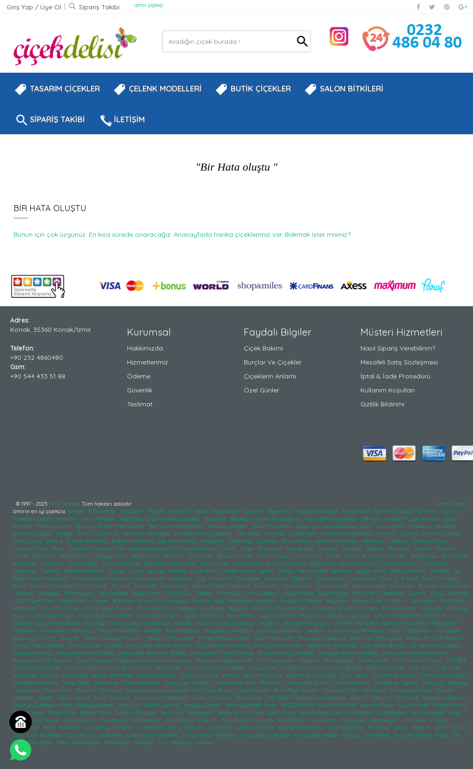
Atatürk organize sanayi (225, 623)
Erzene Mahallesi (87, 541)
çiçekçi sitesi (452, 504)
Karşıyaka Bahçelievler (226, 660)
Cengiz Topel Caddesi (39, 645)
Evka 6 (389, 578)
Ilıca (346, 675)
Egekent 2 (280, 511)
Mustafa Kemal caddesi (204, 533)
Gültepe (352, 548)
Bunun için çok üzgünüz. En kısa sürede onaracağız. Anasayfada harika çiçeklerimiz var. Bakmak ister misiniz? (182, 234)
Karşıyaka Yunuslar (279, 645)
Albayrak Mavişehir (171, 638)
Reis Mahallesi (183, 630)
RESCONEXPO (298, 705)
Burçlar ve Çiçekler (273, 362)
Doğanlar (213, 541)
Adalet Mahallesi (85, 571)
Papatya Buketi (95, 705)
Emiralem (169, 668)
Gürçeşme (222, 727)
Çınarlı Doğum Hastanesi (140, 623)
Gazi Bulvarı (255, 690)
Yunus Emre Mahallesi (331, 518)
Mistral (232, 675)
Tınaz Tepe (77, 683)
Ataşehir (270, 623)
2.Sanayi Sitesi (31, 548)
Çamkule (108, 533)
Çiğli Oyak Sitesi (35, 600)
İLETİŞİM (121, 120)
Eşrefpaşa (271, 548)
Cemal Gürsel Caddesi (96, 645)
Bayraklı (337, 600)
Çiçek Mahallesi (358, 563)
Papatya (181, 742)
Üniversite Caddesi (276, 518)
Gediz (201, 511)
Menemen (122, 675)
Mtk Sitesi (249, 533)
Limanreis (152, 727)
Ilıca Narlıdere (428, 712)
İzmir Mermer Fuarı (419, 660)
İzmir (442, 727)
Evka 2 (430, 578)
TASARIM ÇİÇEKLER (57, 89)
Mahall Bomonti (158, 675)
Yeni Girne (94, 586)
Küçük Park (303, 533)
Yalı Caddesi (113, 593)
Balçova (309, 615)
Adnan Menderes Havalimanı (410, 615)
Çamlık (418, 593)
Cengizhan (434, 563)
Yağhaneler (146, 556)
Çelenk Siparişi (162, 705)
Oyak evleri (205, 571)
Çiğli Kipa (421, 668)
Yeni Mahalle (99, 518)
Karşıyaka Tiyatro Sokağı (223, 653)
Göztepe (333, 615)
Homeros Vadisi (442, 533)
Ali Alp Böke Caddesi (435, 645)
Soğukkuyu (424, 556)
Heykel (157, 511)
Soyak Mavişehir (275, 638)
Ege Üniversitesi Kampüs (246, 600)
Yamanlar (309, 556)
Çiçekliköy (241, 541)
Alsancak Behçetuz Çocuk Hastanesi (109, 668)
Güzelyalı (358, 615)
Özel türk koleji (409, 571)
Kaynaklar (226, 511)
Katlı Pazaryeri (277, 660)
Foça (442, 735)
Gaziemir (311, 660)
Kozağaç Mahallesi (36, 683)
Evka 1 (86, 533)
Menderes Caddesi (444, 675)
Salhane (174, 556)
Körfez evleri (375, 660)
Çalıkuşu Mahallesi (280, 630)
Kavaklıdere (391, 526)
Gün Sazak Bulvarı (384, 645)
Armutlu (149, 600)
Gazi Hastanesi (278, 615)
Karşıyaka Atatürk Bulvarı (416, 653)
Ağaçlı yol (307, 526)
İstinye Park (315, 712)
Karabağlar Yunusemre (307, 720)
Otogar (65, 533)
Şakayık (144, 742)
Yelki (62, 742)
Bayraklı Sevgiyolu (308, 623)
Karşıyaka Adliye (318, 511)
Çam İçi (410, 533)
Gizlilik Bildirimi (382, 404)
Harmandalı (313, 571)
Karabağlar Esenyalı (248, 720)
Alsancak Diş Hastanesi (282, 608)
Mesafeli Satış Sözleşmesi (399, 362)
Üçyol (247, 548)
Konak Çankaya (394, 511)
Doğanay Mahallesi (229, 630)
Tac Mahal (407, 697)
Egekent (301, 578)
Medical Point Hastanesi (222, 586)
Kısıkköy (95, 623)
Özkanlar (420, 630)
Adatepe (24, 697)
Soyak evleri (147, 593)
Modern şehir (240, 571)
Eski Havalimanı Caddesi (216, 668)
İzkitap (183, 623)
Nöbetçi (422, 727)
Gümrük (428, 511)
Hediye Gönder (203, 705)
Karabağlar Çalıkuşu (192, 720)
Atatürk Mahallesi (337, 541)
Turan (333, 556)
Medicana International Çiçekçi (155, 660)
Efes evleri (366, 593)
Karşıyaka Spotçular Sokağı (153, 653)
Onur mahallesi (121, 563)
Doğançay (323, 563)
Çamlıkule (106, 683)
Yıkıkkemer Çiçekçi (395, 675)
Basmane (45, 556)
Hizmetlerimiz (147, 362)
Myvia (136, 571)
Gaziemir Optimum (99, 690)
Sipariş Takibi (94, 7)
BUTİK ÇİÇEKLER (253, 89)
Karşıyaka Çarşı (33, 653)
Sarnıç (410, 683)
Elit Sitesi (379, 727)
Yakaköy (215, 518)
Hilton (230, 548)
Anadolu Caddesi (302, 600)
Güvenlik (139, 390)
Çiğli (378, 600)
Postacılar (53, 563)
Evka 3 (397, 630)
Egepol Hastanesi (444, 697)
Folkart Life (62, 712)
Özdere (205, 593)
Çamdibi (268, 541)
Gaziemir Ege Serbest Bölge (47, 623)
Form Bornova (113, 697)
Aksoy (438, 593)
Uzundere (415, 720)
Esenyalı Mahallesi (405, 623)
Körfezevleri (297, 586)
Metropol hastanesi (54, 586)
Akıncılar (180, 511)
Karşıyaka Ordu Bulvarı (43, 660)
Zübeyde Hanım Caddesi (349, 653)
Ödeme (138, 376)
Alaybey (50, 593)
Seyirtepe (131, 518)
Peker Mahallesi (63, 727)
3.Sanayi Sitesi (431, 541)
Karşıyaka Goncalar (265, 735)
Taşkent (51, 571)
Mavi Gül (129, 705)
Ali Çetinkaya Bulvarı (108, 608)
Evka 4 (55, 541)
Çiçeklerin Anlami (270, 376)
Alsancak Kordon (159, 615)
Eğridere (445, 526)
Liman (21, 556)
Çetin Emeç (282, 712)
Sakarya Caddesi (34, 705)
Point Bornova (354, 683)
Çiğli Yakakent (214, 578)
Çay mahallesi (399, 563)
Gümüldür (453, 600)
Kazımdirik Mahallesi (347, 533)
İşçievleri (254, 511)
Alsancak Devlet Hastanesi (346, 608)
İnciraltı (202, 600)
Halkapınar (75, 556)
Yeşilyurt (433, 683)
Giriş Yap (21, 7)
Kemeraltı (201, 712)
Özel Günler (261, 390)
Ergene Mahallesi (133, 541)
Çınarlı (423, 548)
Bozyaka (458, 683)
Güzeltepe (248, 578)
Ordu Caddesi (262, 593)
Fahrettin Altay (60, 608)
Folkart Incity (450, 705)
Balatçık (342, 571)
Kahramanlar (400, 608)
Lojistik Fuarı (414, 705)
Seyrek (157, 571)
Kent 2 (359, 697)
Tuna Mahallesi (95, 660)
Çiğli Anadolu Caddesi (173, 518)
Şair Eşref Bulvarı (215, 690)
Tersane (121, 586)
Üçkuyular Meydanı (189, 683)
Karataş (328, 548)
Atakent (25, 593)
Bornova (124, 600)
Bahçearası (102, 511)
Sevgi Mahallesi (413, 735)
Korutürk (254, 712)
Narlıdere (386, 683)
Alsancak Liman (55, 615)
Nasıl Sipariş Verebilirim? (397, 348)
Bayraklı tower (235, 556)
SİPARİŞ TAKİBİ (49, 120)
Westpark (25, 608)
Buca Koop (249, 697)
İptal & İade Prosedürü (395, 376)
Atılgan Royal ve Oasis (413, 518)
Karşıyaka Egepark (322, 638)
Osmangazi (84, 563)
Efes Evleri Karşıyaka (376, 638)
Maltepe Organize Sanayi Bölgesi (323, 668)
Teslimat (140, 404)
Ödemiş (381, 697)
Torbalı (76, 511)
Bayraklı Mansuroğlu (170, 563)
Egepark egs (334, 593)
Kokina (205, 742)
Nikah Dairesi (74, 697)
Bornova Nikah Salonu (177, 526)
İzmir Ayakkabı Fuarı (251, 705)
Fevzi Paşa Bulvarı (297, 690)
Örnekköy (229, 593)
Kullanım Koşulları (387, 390)
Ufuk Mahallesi (256, 727)
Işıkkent (387, 533)
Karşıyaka (176, 600)
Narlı (175, 727)
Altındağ (373, 541)
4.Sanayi (399, 541)
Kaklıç (286, 571)
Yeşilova (133, 533)
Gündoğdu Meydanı (224, 608)
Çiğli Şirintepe (45, 735)
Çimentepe (377, 735)
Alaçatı (153, 630)
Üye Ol (50, 7)
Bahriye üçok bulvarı (444, 586)
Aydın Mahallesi (204, 615)
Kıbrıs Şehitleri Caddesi (167, 608)
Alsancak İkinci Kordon (106, 615)
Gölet (362, 675)
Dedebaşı (393, 593)
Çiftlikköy (326, 675)
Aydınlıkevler (332, 578)
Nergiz (46, 697)
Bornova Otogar (33, 533)
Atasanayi (365, 578)
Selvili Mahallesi (264, 675)
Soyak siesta (372, 571)
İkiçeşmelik (357, 511)
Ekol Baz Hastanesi (301, 727)
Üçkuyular (28, 690)
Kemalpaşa (86, 742)
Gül (163, 742)
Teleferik (228, 712)
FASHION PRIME (337, 705)
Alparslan (25, 571)
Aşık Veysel (47, 720)
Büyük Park (297, 541)
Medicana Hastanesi (332, 645)
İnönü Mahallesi (213, 697)
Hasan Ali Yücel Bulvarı (435, 638)
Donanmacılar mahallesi (384, 586)
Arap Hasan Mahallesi (68, 630)
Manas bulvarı (54, 526)
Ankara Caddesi (228, 526)
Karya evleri (299, 593)
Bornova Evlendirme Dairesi (111, 526)
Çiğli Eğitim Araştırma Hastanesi (307, 697)
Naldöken (132, 511)
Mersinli (372, 518)
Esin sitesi (276, 578)
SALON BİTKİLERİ (343, 89)
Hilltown (397, 600)
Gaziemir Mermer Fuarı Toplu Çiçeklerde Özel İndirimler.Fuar (143, 548)
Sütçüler (70, 638)
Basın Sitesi (241, 615)
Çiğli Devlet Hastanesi (223, 645)
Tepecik (375, 548)
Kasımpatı (117, 742)
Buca (58, 548)
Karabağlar (340, 660)
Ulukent (100, 600)
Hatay (351, 735)
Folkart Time (96, 712)
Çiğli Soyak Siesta (84, 675)
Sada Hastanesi (386, 668)
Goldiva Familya (136, 712)
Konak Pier (301, 548)
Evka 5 (410, 578)
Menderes (374, 690)
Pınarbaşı (159, 533)
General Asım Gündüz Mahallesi (346, 630)
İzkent (401, 727)
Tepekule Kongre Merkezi (376, 556)
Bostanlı (458, 593)
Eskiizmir (124, 727)
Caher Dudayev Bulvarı (113, 638)
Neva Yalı (172, 712)
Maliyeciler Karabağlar (370, 720)
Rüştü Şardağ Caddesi (286, 653)
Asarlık (50, 675)
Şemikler (146, 586)
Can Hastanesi (346, 727)
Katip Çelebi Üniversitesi (103, 578)
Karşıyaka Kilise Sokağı (86, 653)
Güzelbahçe (393, 712)
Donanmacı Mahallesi (210, 735)
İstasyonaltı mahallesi (165, 578)
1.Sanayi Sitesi (110, 556)
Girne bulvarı (333, 586)
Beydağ (240, 518)
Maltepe (441, 571)
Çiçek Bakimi (263, 348)
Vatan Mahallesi (271, 526)
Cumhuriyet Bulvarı (308, 683)
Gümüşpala (248, 563)
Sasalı (267, 571)
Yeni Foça (40, 742)
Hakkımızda (145, 348)
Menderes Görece (411, 690)
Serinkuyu (179, 593)
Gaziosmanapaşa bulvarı (159, 690)
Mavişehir (267, 586)
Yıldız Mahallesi (142, 683)
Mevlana (275, 533)
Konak (360, 600)
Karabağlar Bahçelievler (132, 720)
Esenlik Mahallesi (120, 630)
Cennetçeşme (81, 720)
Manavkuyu (215, 563)
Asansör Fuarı (377, 705)
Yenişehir (400, 548)
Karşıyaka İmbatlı (317, 735)
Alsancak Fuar (341, 690)
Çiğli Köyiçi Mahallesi (153, 735)
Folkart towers (275, 556)
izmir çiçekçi (148, 5)
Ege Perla (299, 675)
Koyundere (264, 668)
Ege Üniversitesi (178, 541)
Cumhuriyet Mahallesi (162, 697)
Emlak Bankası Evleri (224, 638)
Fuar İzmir (58, 690)
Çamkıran (201, 556)
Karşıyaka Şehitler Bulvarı (160, 645)
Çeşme (445, 690)
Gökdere (420, 526)
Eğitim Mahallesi (354, 712)
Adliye (117, 571)
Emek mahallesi (287, 563)
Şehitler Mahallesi (356, 623)
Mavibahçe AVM (237, 683)
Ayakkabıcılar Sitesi (348, 526)
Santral (178, 571)
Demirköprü (79, 593)
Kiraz (66, 705)
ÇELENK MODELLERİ (157, 89)
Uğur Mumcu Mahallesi (95, 735)
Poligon (440, 720)
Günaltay (97, 727)
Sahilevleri (424, 600)
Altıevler (195, 727)
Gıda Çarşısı (28, 541)
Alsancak (68, 518)
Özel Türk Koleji (200, 675)
